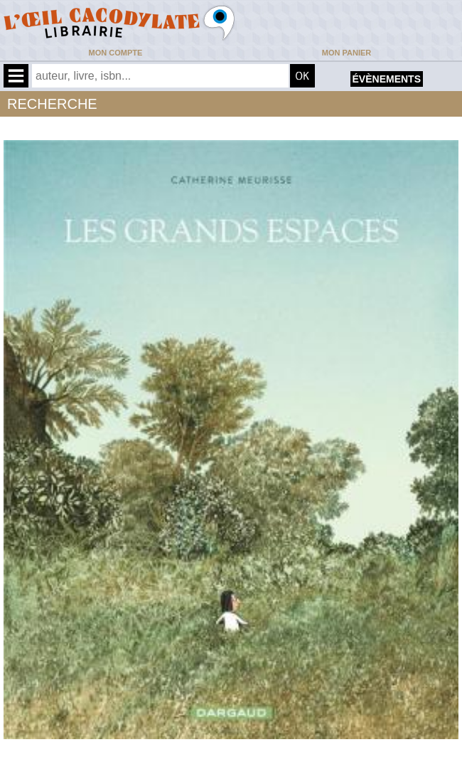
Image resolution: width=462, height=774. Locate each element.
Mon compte (116, 52)
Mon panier (346, 52)
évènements (387, 79)
